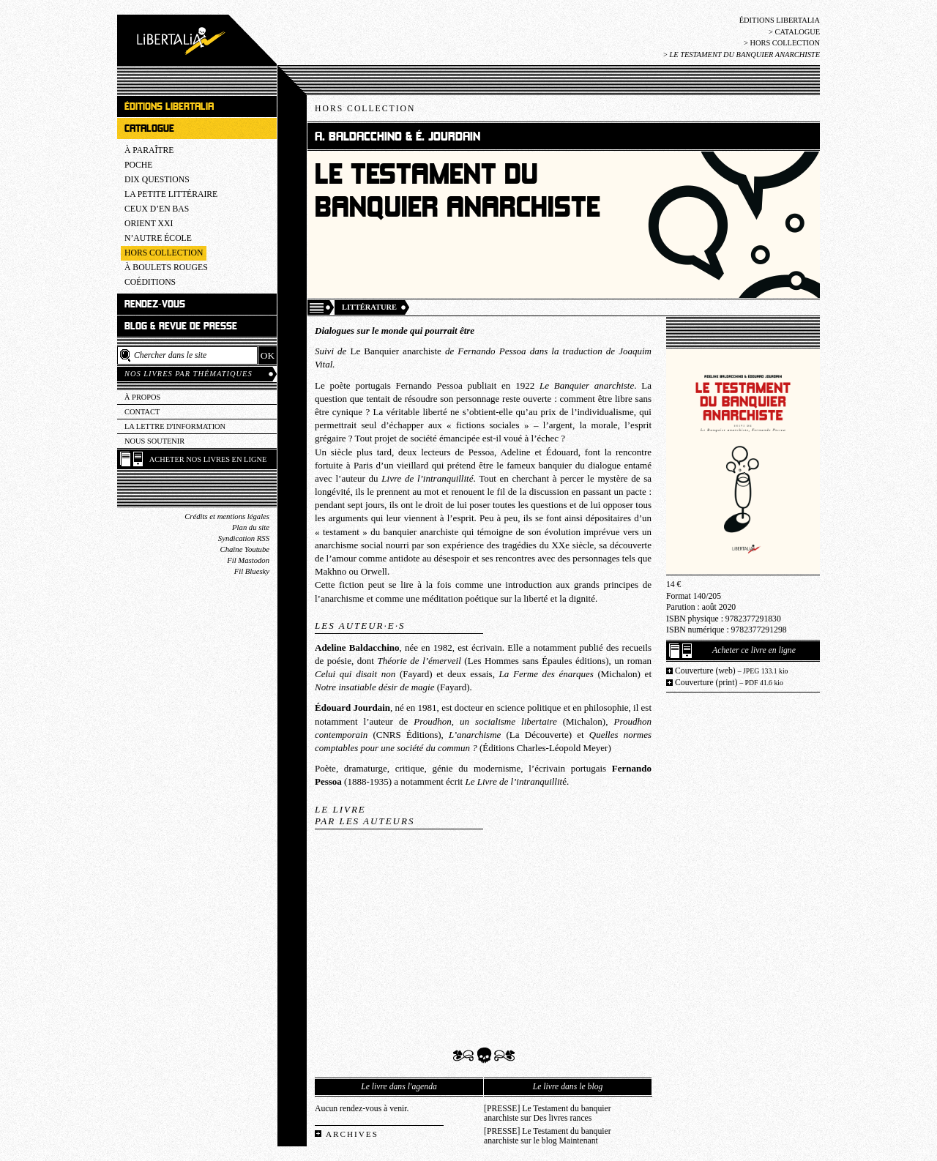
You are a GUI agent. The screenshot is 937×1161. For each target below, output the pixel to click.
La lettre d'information (174, 426)
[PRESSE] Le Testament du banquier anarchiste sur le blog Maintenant (547, 1136)
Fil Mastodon (248, 560)
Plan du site (250, 527)
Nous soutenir (154, 441)
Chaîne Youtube (244, 549)
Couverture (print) (729, 682)
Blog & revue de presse (180, 326)
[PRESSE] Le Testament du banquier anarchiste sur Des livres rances (547, 1113)
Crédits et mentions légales (226, 516)
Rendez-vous (154, 304)
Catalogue (797, 32)
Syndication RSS (243, 538)
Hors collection (785, 43)
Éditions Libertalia (779, 20)
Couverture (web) (731, 671)
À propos (142, 397)
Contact (142, 412)
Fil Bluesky (251, 571)
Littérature (369, 307)
